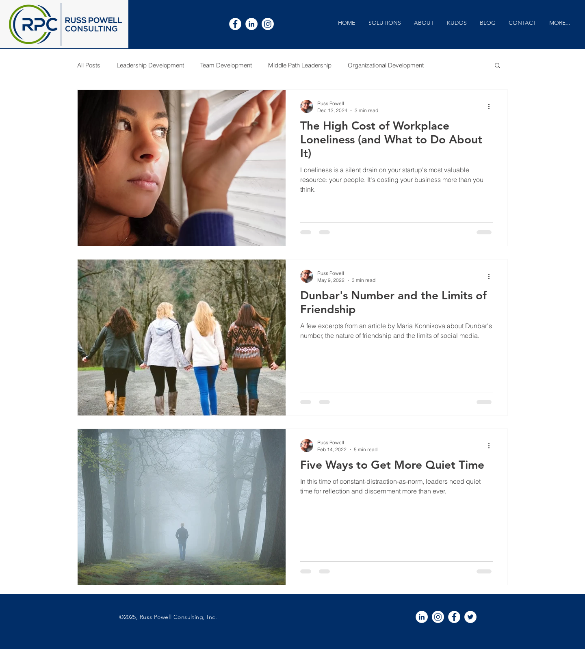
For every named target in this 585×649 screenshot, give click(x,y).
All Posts (88, 65)
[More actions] (491, 106)
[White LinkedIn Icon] (251, 24)
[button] (384, 23)
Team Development (226, 65)
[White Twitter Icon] (470, 617)
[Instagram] (268, 24)
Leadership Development (150, 65)
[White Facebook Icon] (235, 24)
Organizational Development (386, 65)
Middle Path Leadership (300, 65)
